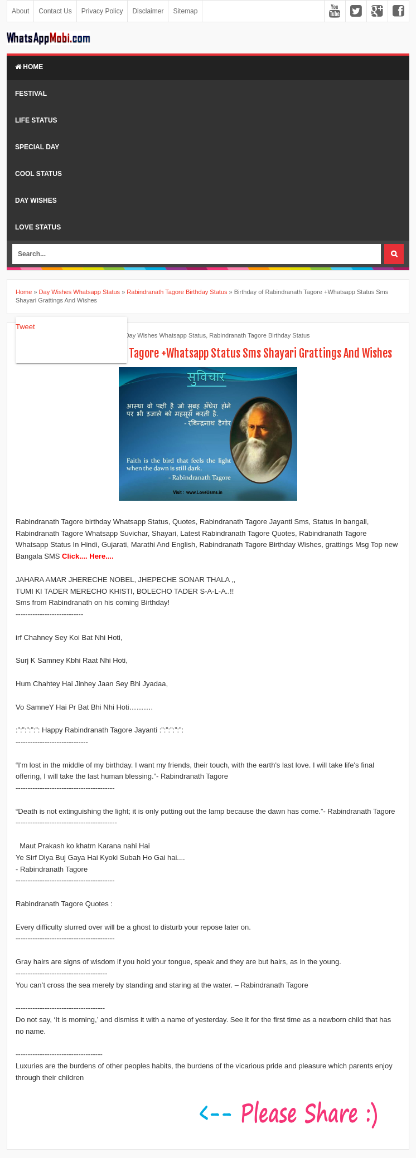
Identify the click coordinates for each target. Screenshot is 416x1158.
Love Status (38, 227)
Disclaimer (147, 11)
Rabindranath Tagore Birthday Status (259, 335)
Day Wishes (36, 200)
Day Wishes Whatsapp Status (165, 335)
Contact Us (54, 11)
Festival (31, 93)
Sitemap (185, 11)
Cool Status (38, 174)
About (20, 11)
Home (29, 67)
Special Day (37, 147)
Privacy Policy (102, 11)
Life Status (36, 120)
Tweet (25, 327)
